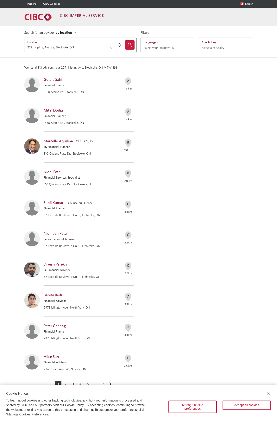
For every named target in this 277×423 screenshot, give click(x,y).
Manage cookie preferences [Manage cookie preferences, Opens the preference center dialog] (192, 406)
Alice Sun (51, 356)
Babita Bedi (53, 294)
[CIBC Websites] (51, 4)
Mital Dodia (53, 110)
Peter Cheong (55, 325)
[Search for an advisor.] (130, 45)
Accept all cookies (246, 405)
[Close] (268, 393)
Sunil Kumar (53, 202)
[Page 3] (73, 384)
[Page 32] (102, 384)
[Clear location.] (111, 47)
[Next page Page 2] (110, 384)
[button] (67, 32)
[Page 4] (80, 384)
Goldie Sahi (53, 79)
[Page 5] (88, 384)
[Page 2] (66, 384)
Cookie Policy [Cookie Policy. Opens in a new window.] (74, 405)
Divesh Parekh (55, 264)
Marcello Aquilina (58, 140)
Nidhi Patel (52, 171)
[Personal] (32, 4)
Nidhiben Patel (56, 233)
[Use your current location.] (119, 45)
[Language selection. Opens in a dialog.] (246, 4)
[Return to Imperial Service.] (38, 17)
